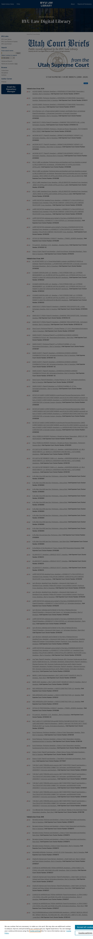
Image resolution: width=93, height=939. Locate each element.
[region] (46, 930)
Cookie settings (35, 931)
